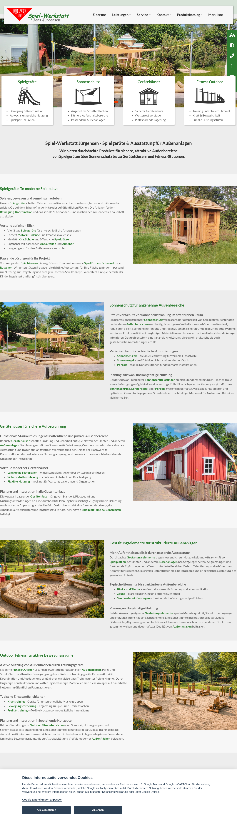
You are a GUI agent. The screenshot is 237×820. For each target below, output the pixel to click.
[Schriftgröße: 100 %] (232, 35)
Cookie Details (150, 791)
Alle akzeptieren (46, 810)
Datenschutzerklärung (115, 791)
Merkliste (215, 15)
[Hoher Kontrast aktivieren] (232, 45)
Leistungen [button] (121, 15)
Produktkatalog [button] (189, 15)
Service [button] (144, 15)
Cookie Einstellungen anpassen (42, 799)
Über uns (99, 15)
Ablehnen (98, 810)
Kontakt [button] (163, 15)
